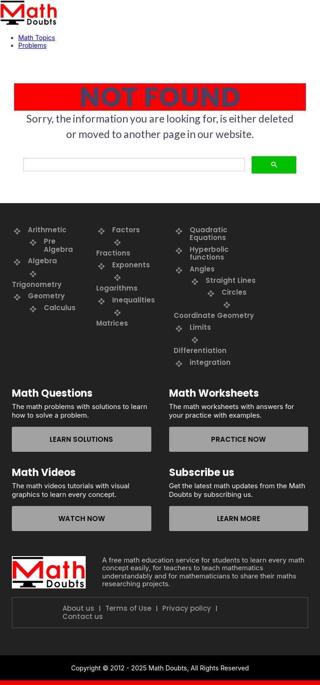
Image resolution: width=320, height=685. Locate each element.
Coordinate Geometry (214, 315)
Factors (126, 230)
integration (210, 362)
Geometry (46, 296)
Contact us (82, 617)
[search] (133, 165)
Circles (234, 292)
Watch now (81, 518)
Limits (200, 327)
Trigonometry (37, 284)
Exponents (131, 265)
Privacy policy (186, 608)
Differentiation (200, 350)
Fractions (113, 253)
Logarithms (117, 288)
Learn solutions (81, 439)
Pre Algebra (58, 245)
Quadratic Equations (208, 234)
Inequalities (133, 300)
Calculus (60, 307)
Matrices (112, 323)
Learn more (238, 518)
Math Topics (36, 37)
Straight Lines (231, 280)
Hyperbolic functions (209, 253)
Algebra (42, 261)
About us (78, 608)
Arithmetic (47, 230)
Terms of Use (128, 608)
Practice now (238, 439)
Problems (32, 45)
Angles (202, 269)
